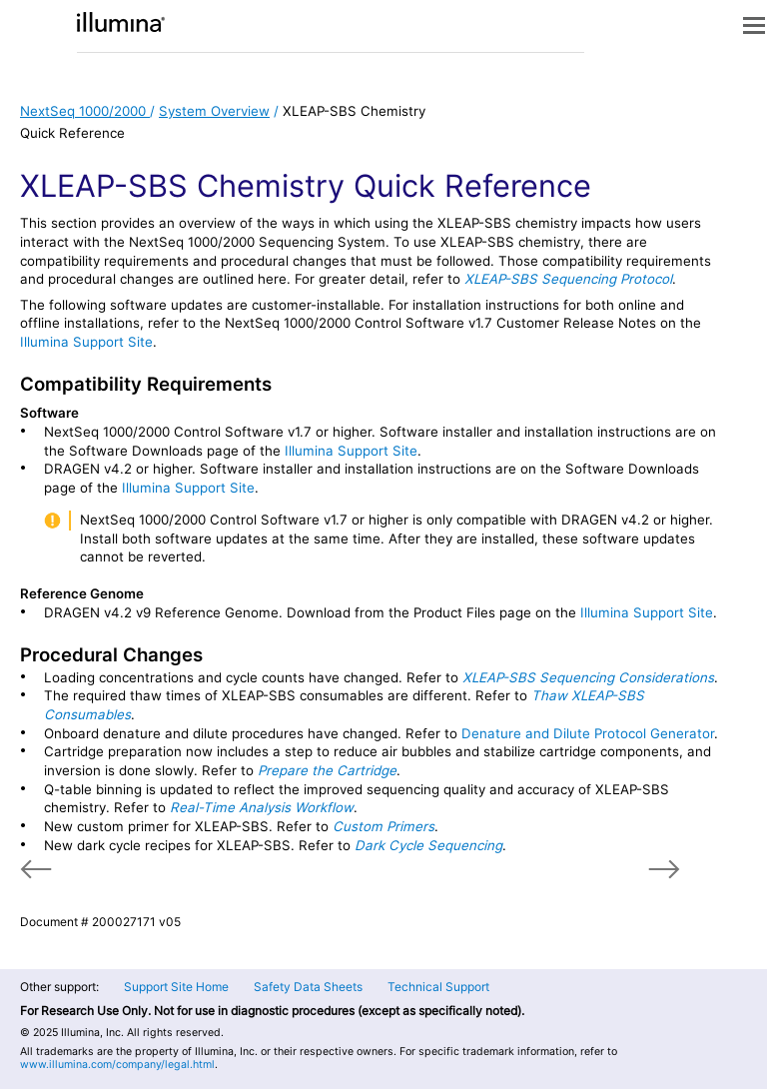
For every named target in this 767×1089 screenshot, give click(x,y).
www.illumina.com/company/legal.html (117, 1064)
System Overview (214, 111)
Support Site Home (176, 986)
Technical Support (438, 986)
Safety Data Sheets (308, 986)
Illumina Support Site (86, 342)
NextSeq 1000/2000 (85, 111)
